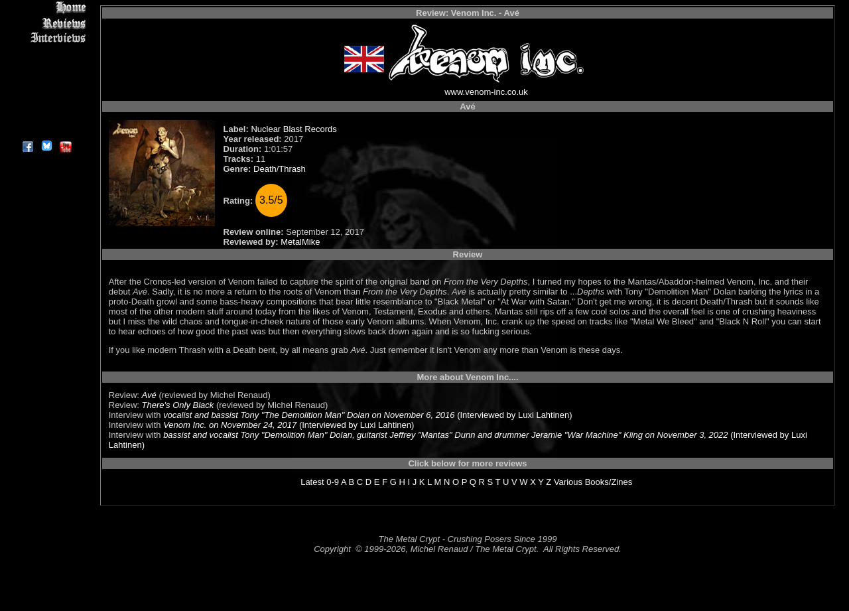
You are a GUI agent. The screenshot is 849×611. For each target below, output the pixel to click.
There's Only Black (178, 405)
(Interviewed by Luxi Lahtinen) (513, 415)
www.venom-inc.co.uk (486, 92)
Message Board (46, 68)
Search (46, 99)
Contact (46, 114)
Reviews (46, 23)
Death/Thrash (279, 169)
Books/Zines (609, 482)
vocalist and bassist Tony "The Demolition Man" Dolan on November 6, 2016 (308, 415)
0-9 (332, 482)
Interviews (46, 38)
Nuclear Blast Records (293, 129)
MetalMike (300, 242)
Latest (312, 482)
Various (568, 482)
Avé (149, 395)
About (46, 129)
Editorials (46, 53)
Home (46, 7)
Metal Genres (46, 84)
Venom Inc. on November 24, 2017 (229, 425)
